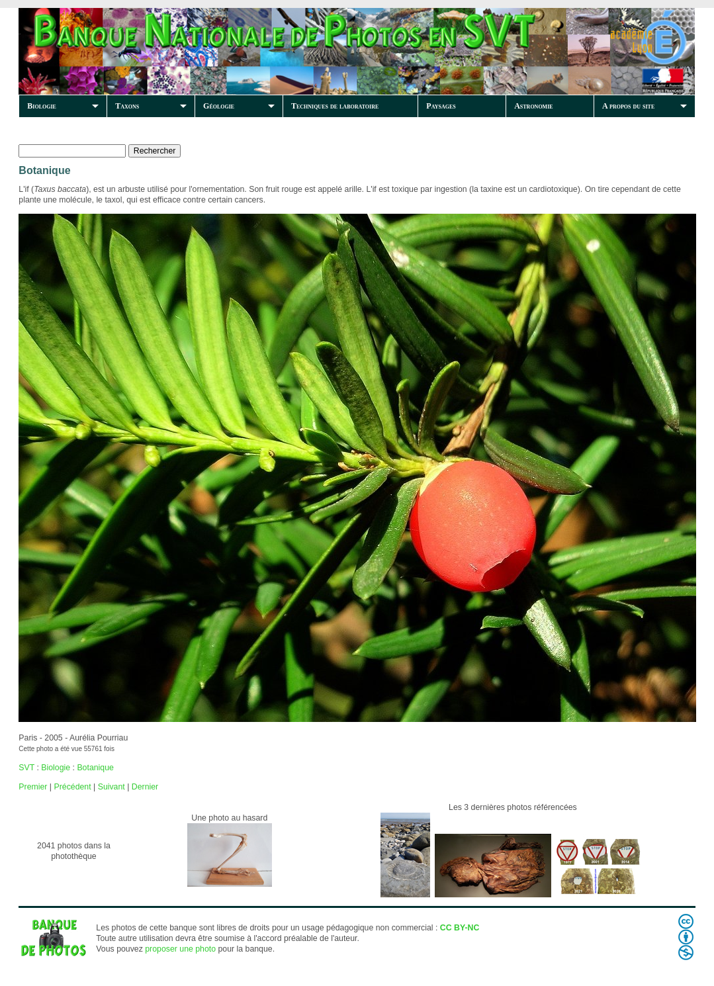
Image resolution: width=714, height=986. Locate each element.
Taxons (127, 106)
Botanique (95, 767)
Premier (33, 786)
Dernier (145, 786)
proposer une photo (180, 949)
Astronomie (533, 106)
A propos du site (628, 106)
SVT (26, 767)
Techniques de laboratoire (335, 106)
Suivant (111, 786)
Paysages (440, 106)
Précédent (72, 786)
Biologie (41, 106)
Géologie (218, 106)
